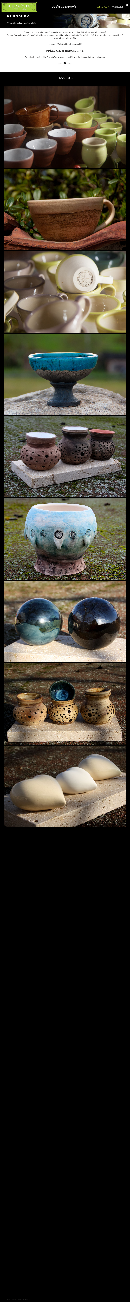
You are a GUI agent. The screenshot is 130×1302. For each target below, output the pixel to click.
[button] (108, 6)
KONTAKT (117, 7)
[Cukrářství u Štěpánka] (19, 7)
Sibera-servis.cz (26, 1299)
